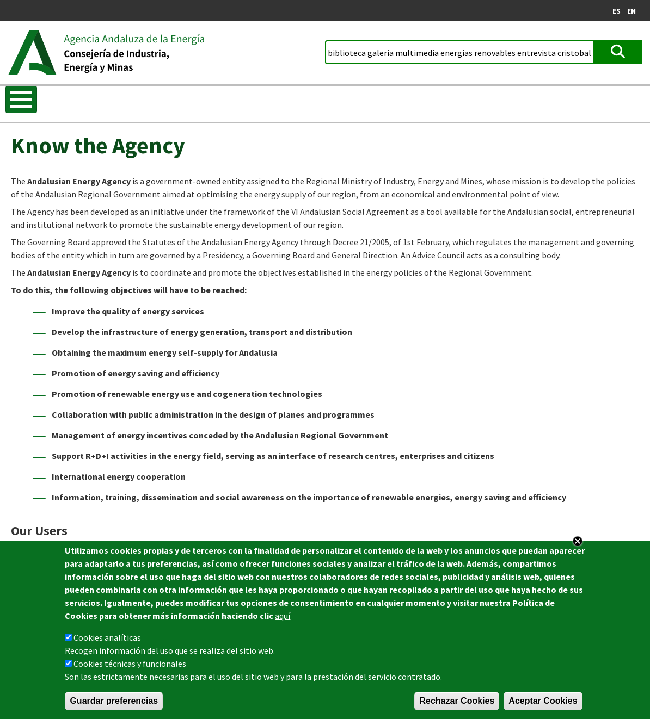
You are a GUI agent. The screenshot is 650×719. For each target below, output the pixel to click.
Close (577, 543)
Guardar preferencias (114, 703)
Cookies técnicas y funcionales (129, 665)
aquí (282, 617)
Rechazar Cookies (456, 703)
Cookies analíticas (107, 639)
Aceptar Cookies (542, 703)
